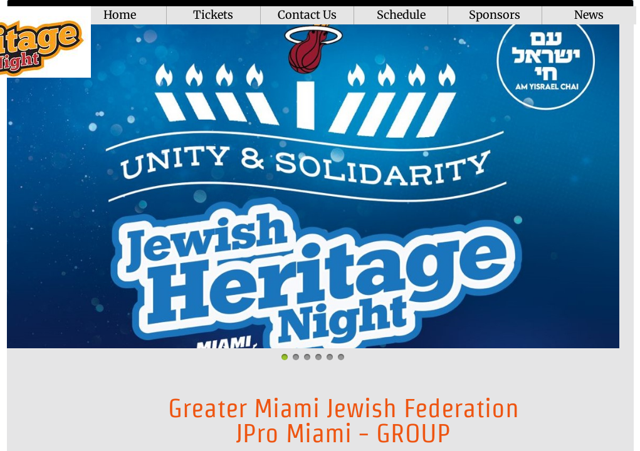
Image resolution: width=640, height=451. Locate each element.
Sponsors (494, 15)
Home (119, 15)
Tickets (213, 15)
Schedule (401, 15)
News (589, 15)
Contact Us (307, 15)
